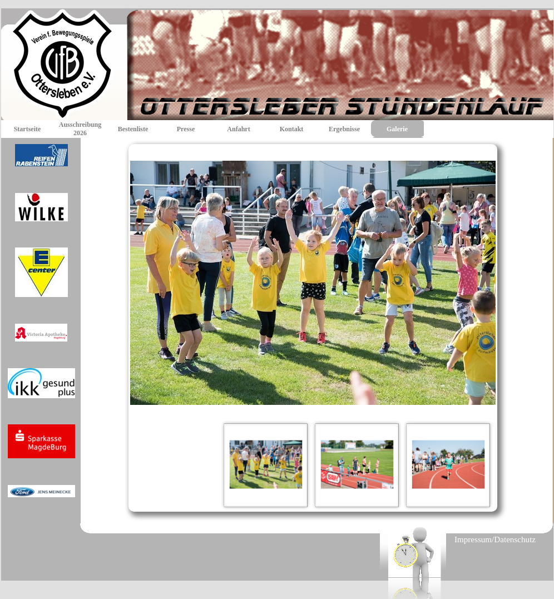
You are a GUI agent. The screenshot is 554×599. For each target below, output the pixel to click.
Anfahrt (238, 129)
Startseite (27, 129)
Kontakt (292, 129)
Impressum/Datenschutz (495, 539)
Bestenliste (133, 129)
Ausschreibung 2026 (80, 129)
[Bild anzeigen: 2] (357, 465)
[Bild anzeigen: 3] (448, 465)
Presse (186, 129)
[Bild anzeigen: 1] (265, 465)
